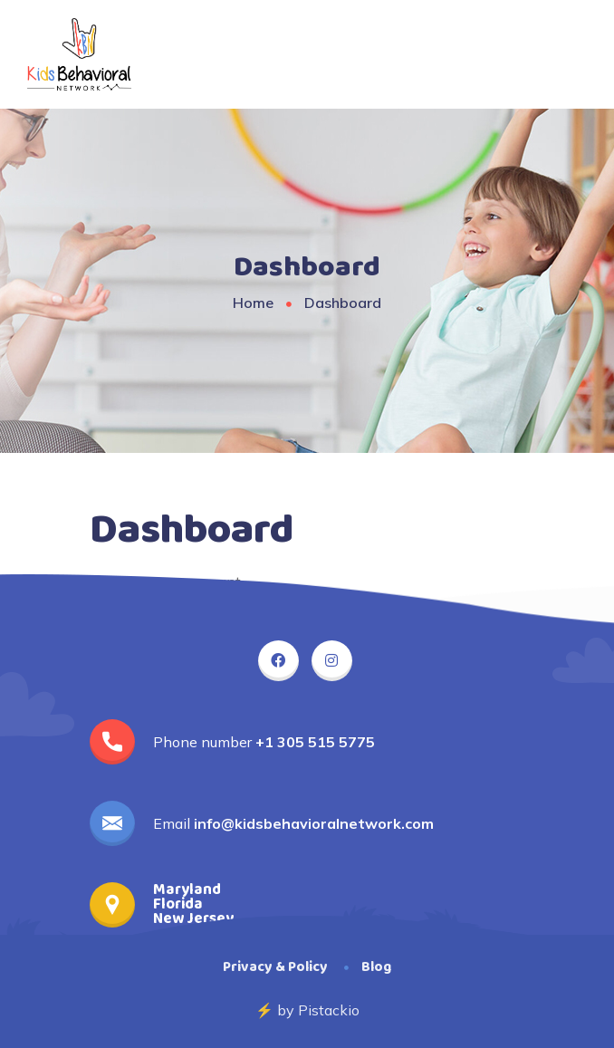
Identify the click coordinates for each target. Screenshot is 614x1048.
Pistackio (329, 1010)
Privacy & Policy (275, 967)
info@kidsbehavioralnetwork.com (314, 823)
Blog (376, 967)
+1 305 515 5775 (315, 742)
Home (253, 302)
